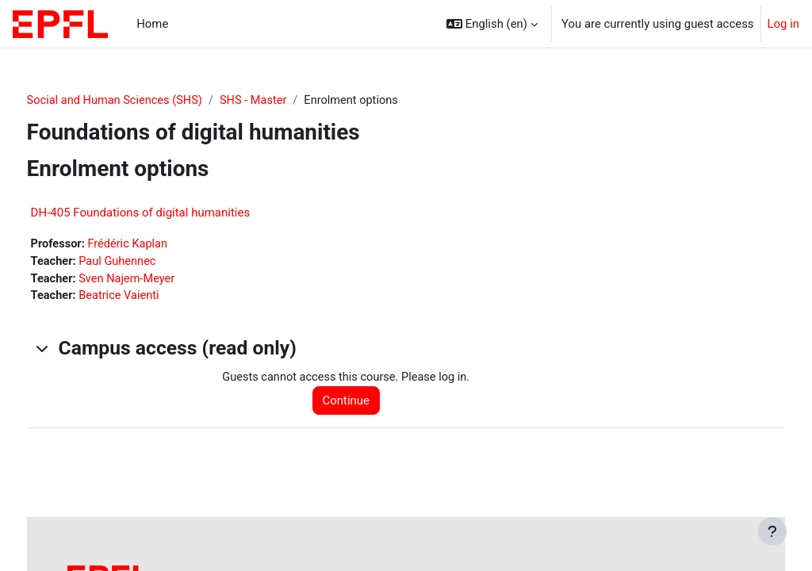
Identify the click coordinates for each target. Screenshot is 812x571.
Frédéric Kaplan (160, 244)
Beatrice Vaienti (150, 298)
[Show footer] (772, 531)
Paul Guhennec (149, 262)
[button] (492, 24)
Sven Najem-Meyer (158, 280)
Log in (783, 24)
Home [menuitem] (152, 24)
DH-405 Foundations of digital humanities (170, 212)
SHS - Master (288, 101)
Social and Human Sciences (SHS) (146, 101)
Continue (363, 403)
